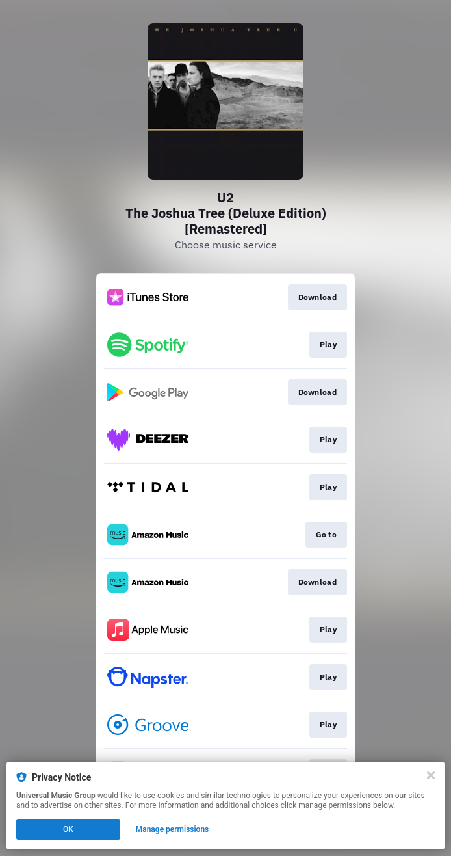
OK (68, 829)
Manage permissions (172, 829)
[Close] (430, 775)
